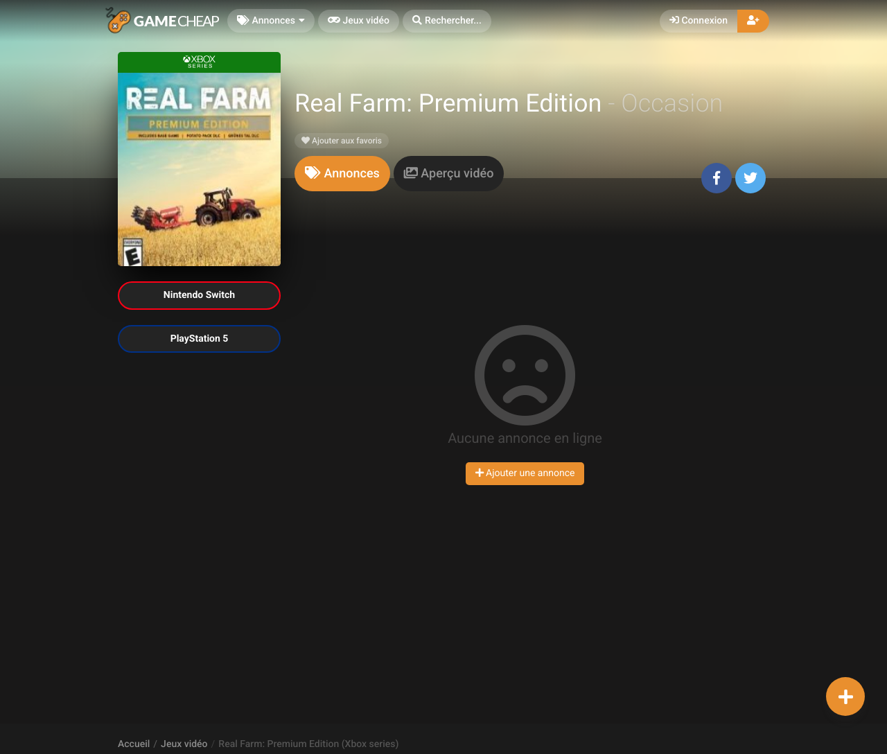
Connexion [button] (698, 20)
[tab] (342, 173)
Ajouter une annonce (525, 473)
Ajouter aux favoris (341, 141)
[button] (447, 21)
